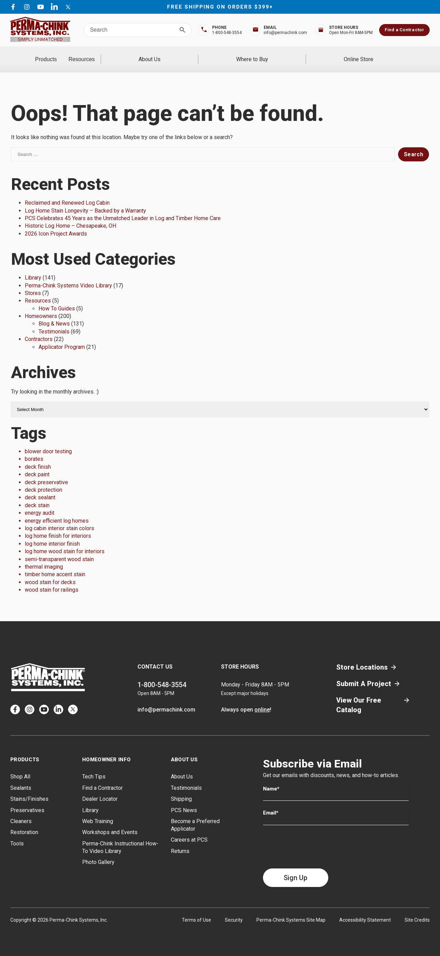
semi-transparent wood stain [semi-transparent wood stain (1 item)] (59, 550)
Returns (180, 842)
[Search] (182, 30)
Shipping (181, 790)
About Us (213, 55)
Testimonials (53, 322)
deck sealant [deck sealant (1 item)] (40, 488)
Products (65, 55)
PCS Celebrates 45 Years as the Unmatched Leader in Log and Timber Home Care (123, 209)
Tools (17, 834)
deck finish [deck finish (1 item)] (38, 457)
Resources (139, 55)
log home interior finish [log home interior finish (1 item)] (52, 534)
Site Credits (417, 910)
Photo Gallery (98, 853)
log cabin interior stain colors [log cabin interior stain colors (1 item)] (59, 519)
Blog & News (54, 314)
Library (33, 268)
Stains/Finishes (29, 790)
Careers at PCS (189, 831)
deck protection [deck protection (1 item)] (43, 481)
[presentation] (315, 837)
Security (234, 910)
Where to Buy (290, 55)
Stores (33, 284)
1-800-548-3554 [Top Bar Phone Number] (227, 32)
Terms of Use (196, 910)
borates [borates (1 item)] (34, 450)
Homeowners (41, 307)
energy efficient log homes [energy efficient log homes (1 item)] (57, 511)
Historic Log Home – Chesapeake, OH (70, 217)
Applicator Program (61, 337)
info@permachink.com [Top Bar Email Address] (285, 32)
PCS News (184, 801)
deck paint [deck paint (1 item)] (37, 465)
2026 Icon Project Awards (56, 224)
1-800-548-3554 (162, 676)
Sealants (20, 778)
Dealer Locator (100, 790)
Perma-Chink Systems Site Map (291, 910)
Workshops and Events (110, 823)
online (262, 700)
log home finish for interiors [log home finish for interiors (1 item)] (58, 527)
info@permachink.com (166, 700)
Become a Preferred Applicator (195, 816)
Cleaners (21, 812)
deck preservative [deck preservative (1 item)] (46, 473)
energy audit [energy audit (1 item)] (39, 504)
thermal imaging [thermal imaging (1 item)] (44, 558)
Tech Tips (94, 767)
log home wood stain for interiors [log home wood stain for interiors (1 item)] (64, 542)
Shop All (20, 767)
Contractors (39, 330)
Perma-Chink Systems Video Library (68, 276)
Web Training (97, 812)
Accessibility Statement (365, 910)
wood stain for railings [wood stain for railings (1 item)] (51, 581)
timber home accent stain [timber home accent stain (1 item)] (55, 565)
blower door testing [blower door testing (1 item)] (48, 442)
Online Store (371, 55)
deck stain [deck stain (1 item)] (37, 496)
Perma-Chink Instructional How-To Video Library (120, 838)
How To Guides (56, 299)
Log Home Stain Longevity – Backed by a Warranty (85, 201)
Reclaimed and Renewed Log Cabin (67, 194)
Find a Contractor (404, 29)
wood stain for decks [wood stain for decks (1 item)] (50, 573)
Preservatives (27, 801)
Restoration (24, 823)
